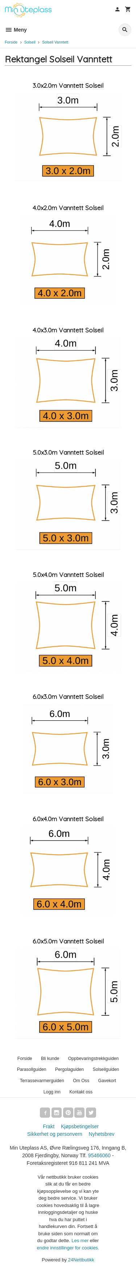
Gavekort (107, 1080)
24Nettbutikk (81, 1259)
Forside (11, 42)
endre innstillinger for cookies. (68, 1248)
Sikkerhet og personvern (54, 1134)
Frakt (48, 1126)
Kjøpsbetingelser (80, 1126)
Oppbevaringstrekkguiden (93, 1058)
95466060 (99, 1155)
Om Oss (81, 1080)
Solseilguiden (106, 1069)
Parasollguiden (31, 1069)
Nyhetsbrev (102, 1134)
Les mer (80, 1240)
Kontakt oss (80, 1091)
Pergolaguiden (69, 1069)
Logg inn (52, 1091)
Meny (16, 30)
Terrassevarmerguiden (42, 1080)
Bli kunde (50, 1058)
